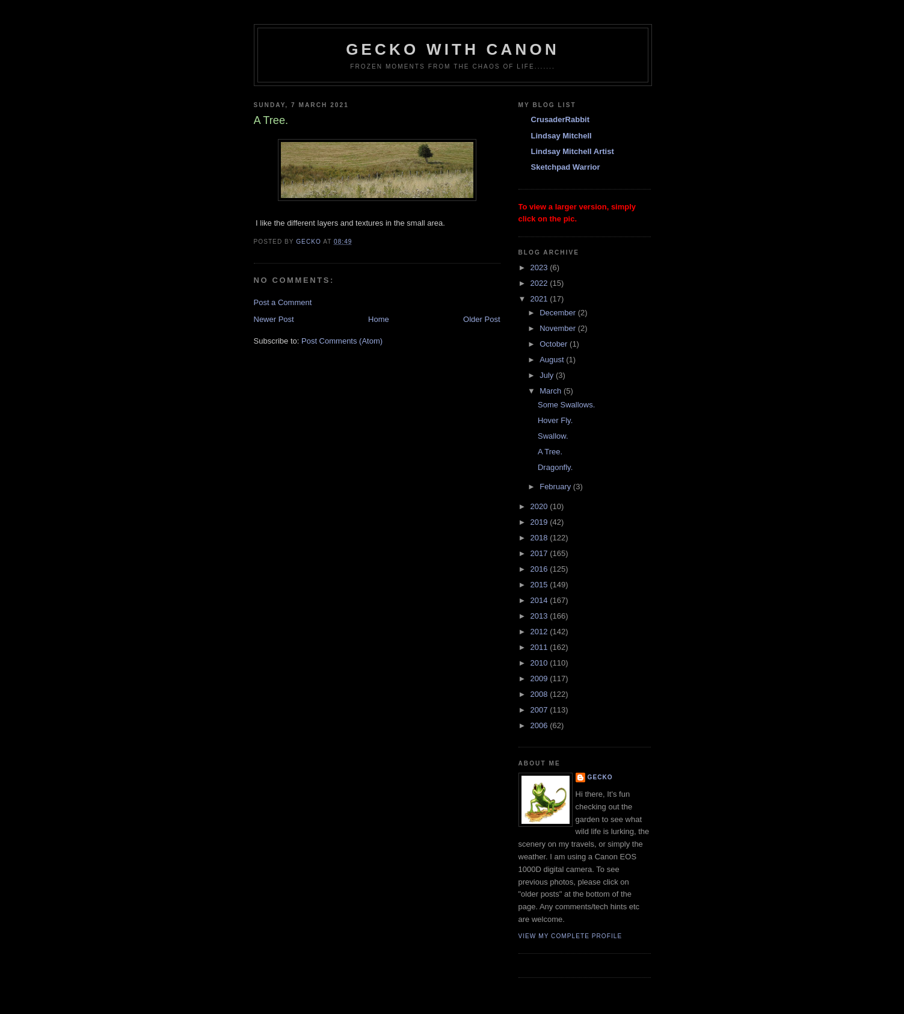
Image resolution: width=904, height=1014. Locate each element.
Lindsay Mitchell (561, 135)
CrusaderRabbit (560, 119)
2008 (540, 694)
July (548, 375)
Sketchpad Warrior (565, 167)
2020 (540, 506)
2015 (540, 584)
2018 (540, 537)
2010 (540, 662)
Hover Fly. (555, 420)
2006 (540, 725)
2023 (540, 267)
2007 (540, 709)
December (559, 312)
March (552, 390)
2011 (540, 647)
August (553, 359)
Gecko (600, 777)
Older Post (481, 319)
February (556, 486)
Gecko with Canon (452, 49)
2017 (540, 553)
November (559, 328)
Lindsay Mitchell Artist (572, 151)
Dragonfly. (555, 467)
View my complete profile (570, 936)
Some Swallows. (566, 404)
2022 (540, 283)
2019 (540, 522)
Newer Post (274, 319)
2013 (540, 615)
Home (378, 319)
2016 (540, 568)
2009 (540, 678)
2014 (540, 600)
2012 (540, 631)
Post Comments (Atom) (342, 340)
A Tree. (550, 451)
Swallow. (553, 436)
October (555, 343)
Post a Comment (283, 302)
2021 (540, 298)
